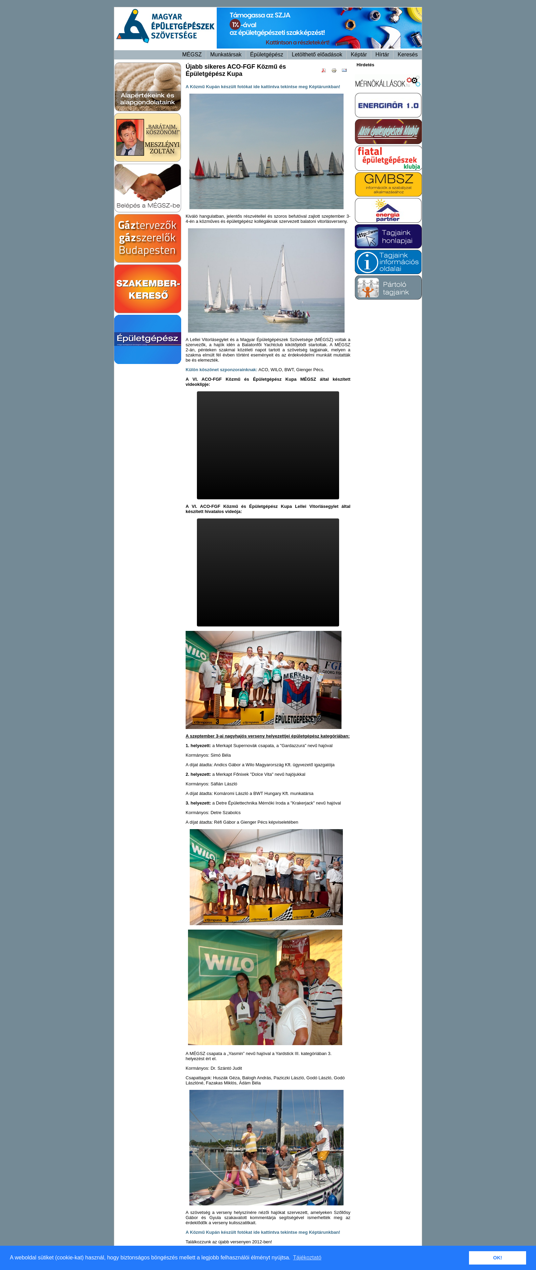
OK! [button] (497, 1257)
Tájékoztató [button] (307, 1257)
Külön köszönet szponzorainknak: (221, 369)
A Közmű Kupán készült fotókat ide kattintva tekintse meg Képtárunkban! (263, 1232)
